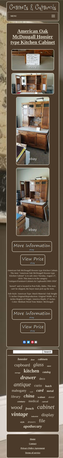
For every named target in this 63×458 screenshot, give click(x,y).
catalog (47, 372)
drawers (32, 422)
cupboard (22, 365)
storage (17, 373)
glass (38, 364)
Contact (32, 443)
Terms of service (32, 452)
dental (51, 397)
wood (16, 407)
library (15, 396)
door (33, 359)
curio (38, 385)
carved (45, 401)
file (42, 420)
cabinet (45, 407)
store (49, 366)
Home (32, 439)
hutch (48, 386)
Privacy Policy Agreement (33, 448)
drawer (28, 377)
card (39, 390)
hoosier (22, 359)
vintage (19, 414)
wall (31, 392)
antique (22, 384)
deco (42, 378)
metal (50, 391)
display (47, 414)
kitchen (31, 370)
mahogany (19, 390)
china (29, 395)
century (21, 401)
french (30, 408)
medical (34, 401)
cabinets (43, 359)
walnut (41, 397)
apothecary (33, 426)
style (22, 422)
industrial (34, 416)
